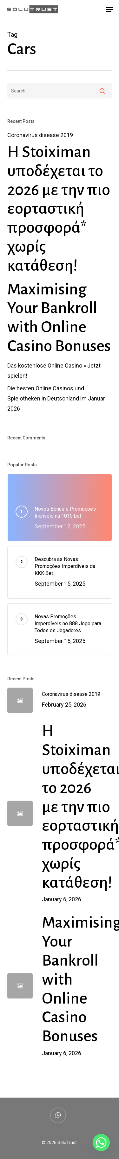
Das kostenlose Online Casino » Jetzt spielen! (54, 370)
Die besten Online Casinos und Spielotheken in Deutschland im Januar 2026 (56, 398)
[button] (109, 9)
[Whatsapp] (101, 1142)
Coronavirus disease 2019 (40, 135)
